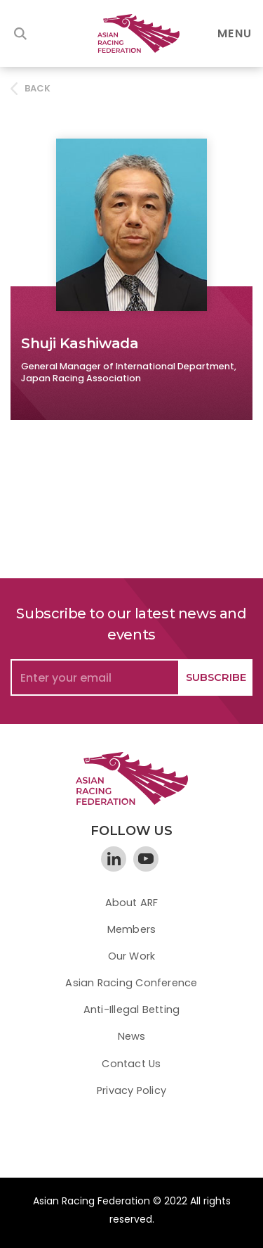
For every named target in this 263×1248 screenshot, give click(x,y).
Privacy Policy (131, 1090)
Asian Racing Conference (131, 983)
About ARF (132, 903)
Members (131, 929)
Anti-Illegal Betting (131, 1009)
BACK (38, 88)
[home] (132, 33)
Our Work (132, 956)
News (132, 1036)
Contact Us (131, 1064)
